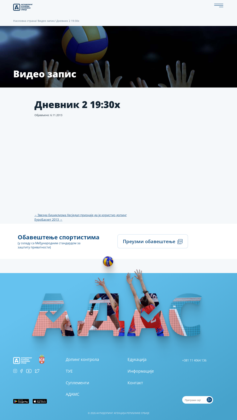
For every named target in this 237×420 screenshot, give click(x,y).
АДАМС (72, 394)
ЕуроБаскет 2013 (48, 220)
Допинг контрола (82, 359)
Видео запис (46, 21)
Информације (141, 371)
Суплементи (77, 382)
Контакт (135, 382)
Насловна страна (24, 21)
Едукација (137, 359)
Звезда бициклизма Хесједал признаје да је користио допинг (80, 215)
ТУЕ (69, 371)
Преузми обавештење (152, 241)
